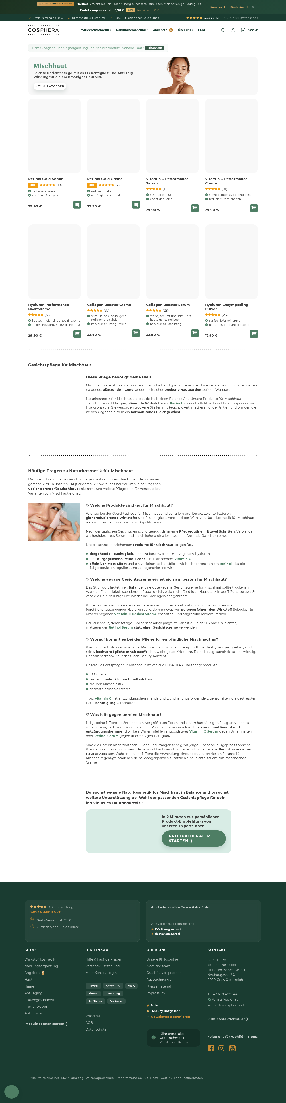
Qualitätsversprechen (164, 973)
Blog (201, 30)
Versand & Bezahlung (103, 966)
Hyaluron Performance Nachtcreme (48, 307)
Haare (29, 986)
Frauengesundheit (39, 1000)
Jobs (152, 1005)
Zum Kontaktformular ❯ (228, 1019)
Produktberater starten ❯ (189, 838)
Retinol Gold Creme (104, 179)
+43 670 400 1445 (225, 994)
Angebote (163, 30)
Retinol (176, 403)
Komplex (218, 7)
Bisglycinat (239, 7)
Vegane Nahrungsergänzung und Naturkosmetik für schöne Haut (93, 48)
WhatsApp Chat (225, 999)
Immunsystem (36, 1007)
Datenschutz (96, 1030)
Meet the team (158, 966)
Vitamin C (182, 559)
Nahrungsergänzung (41, 966)
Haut (28, 980)
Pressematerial (159, 986)
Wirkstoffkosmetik (40, 959)
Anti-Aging (33, 993)
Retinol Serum (106, 736)
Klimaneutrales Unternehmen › (174, 1038)
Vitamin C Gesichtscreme (135, 614)
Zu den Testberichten (187, 1078)
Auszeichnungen (160, 980)
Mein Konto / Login (101, 973)
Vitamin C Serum (204, 731)
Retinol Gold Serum (45, 179)
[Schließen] (253, 7)
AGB (89, 1023)
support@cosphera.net (226, 1005)
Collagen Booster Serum (168, 305)
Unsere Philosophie (162, 959)
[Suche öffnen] (223, 30)
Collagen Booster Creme (109, 305)
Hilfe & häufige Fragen (104, 959)
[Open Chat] (11, 1092)
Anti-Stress (33, 1013)
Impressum (156, 993)
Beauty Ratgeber (163, 1011)
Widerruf (93, 1016)
